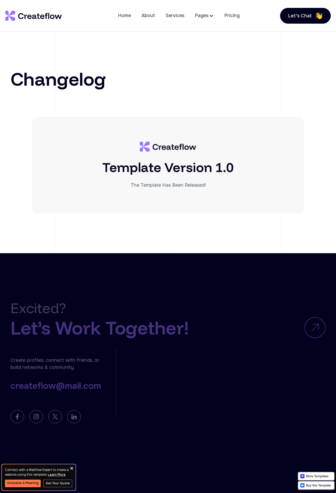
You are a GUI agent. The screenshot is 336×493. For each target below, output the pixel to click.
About (148, 15)
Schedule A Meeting (23, 483)
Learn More (57, 475)
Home (124, 15)
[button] (204, 15)
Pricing (232, 15)
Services (175, 15)
